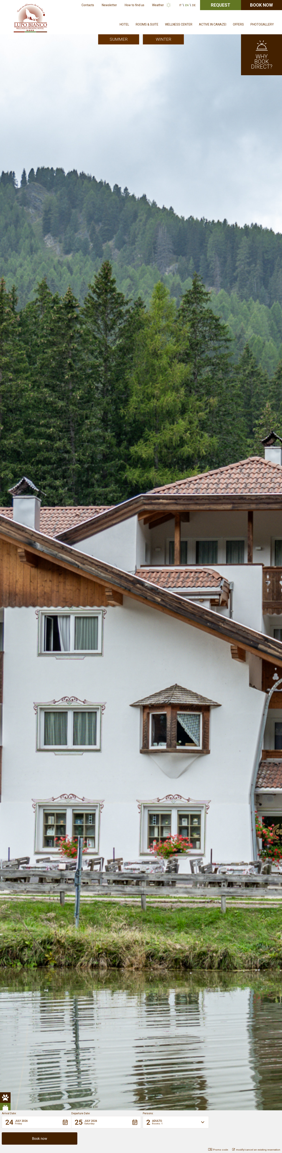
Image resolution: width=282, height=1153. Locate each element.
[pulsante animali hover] (5, 113)
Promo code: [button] (218, 1149)
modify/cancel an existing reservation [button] (256, 1149)
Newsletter (109, 5)
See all (235, 936)
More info (75, 636)
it (180, 5)
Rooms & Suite (147, 24)
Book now (261, 5)
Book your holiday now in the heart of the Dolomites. (66, 514)
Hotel (124, 24)
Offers (238, 24)
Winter (163, 39)
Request (220, 5)
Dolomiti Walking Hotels (80, 317)
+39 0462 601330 (160, 1049)
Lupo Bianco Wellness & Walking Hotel (60, 187)
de (194, 5)
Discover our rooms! (41, 427)
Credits (141, 1077)
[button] (36, 1138)
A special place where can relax (236, 636)
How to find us (134, 5)
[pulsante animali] (5, 103)
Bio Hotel (72, 384)
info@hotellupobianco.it (191, 1049)
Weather (158, 5)
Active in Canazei (212, 24)
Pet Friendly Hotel (44, 483)
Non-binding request (141, 996)
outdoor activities (43, 304)
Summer (119, 39)
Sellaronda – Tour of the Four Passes (67, 353)
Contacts (88, 5)
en (187, 5)
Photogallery (262, 24)
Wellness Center (178, 24)
